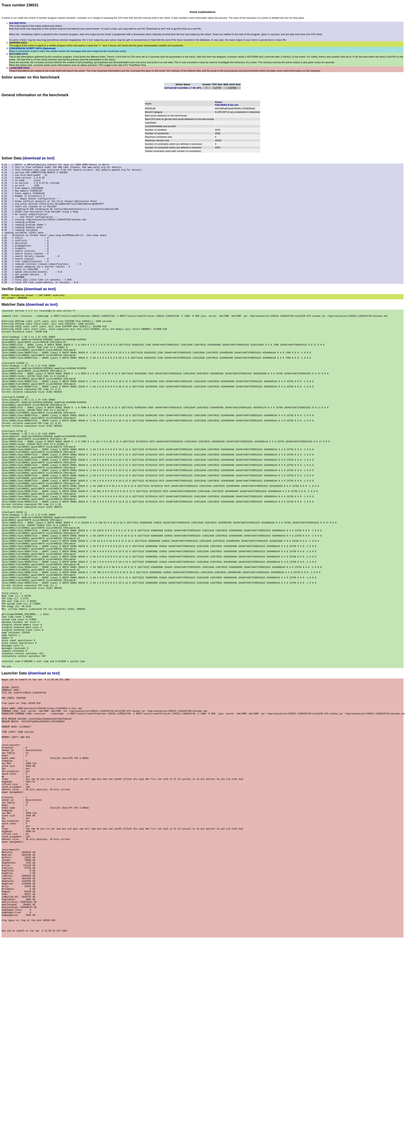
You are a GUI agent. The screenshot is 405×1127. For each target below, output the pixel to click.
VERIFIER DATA (18, 42)
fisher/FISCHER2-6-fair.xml (226, 103)
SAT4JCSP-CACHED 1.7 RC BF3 (182, 88)
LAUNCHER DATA (19, 68)
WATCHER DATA (18, 54)
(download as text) (39, 158)
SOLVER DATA (17, 23)
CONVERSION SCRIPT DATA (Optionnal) (32, 48)
